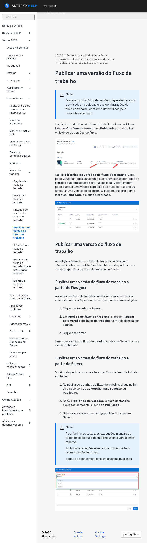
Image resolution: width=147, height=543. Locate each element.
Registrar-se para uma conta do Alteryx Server (20, 109)
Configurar (19, 80)
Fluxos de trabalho (20, 172)
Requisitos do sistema (15, 56)
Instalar (19, 72)
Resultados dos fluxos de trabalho (20, 296)
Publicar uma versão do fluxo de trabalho (21, 232)
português (131, 534)
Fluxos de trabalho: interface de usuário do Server (86, 59)
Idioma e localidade (16, 121)
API (19, 385)
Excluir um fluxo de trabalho (19, 284)
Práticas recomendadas (19, 365)
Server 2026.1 (16, 40)
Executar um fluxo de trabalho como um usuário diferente (22, 266)
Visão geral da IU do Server (20, 143)
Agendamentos (20, 323)
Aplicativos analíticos (16, 307)
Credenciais (20, 331)
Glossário (12, 392)
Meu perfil (16, 162)
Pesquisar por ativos (18, 354)
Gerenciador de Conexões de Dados (19, 342)
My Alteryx (49, 5)
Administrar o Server (19, 89)
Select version (54, 13)
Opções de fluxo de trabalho (20, 185)
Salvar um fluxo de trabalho (19, 199)
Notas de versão (12, 25)
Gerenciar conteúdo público (20, 154)
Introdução (13, 65)
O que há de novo (18, 47)
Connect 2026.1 (16, 399)
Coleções (20, 316)
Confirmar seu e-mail (20, 132)
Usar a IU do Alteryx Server (93, 55)
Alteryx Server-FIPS (19, 376)
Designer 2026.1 (16, 32)
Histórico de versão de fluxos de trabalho (20, 215)
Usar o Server (19, 98)
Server (70, 55)
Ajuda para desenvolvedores (16, 423)
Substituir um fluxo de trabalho (21, 249)
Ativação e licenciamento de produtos (16, 410)
